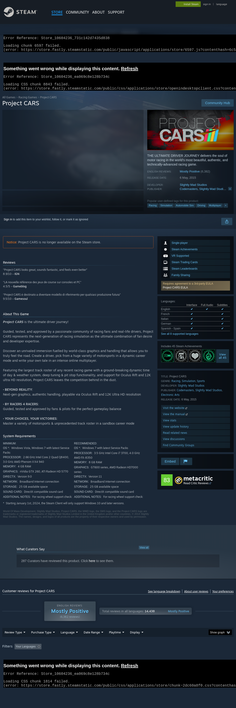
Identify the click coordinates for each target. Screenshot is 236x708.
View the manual (176, 419)
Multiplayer (215, 211)
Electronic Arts (170, 400)
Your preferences (223, 597)
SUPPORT (116, 12)
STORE (57, 12)
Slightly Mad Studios (193, 190)
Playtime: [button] (107, 658)
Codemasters (189, 194)
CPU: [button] (203, 658)
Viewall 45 (222, 361)
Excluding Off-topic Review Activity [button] (72, 658)
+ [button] (225, 211)
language (221, 4)
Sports (201, 386)
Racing (153, 211)
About (98, 12)
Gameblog (20, 292)
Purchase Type (41, 644)
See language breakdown (164, 597)
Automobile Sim (185, 211)
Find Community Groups (178, 450)
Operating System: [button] (179, 658)
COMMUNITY (77, 12)
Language (67, 644)
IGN (17, 279)
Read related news (175, 438)
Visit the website (175, 413)
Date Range (92, 644)
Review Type (13, 644)
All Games (8, 103)
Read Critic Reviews (196, 488)
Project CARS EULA (175, 293)
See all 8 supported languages (179, 339)
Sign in (8, 225)
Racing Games (27, 103)
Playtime (115, 644)
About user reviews (196, 597)
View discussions (174, 444)
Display (135, 644)
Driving (201, 211)
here (92, 566)
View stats (169, 426)
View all (144, 553)
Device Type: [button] (11, 664)
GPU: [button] (218, 658)
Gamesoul (21, 304)
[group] (118, 661)
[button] (195, 291)
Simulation (166, 211)
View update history (176, 432)
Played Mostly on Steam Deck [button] (140, 658)
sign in (207, 4)
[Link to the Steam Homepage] (24, 16)
